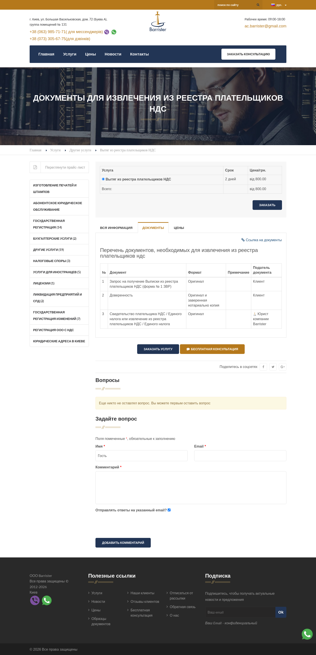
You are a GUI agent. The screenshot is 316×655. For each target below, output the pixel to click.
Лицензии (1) (43, 283)
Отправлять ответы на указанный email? (131, 510)
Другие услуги (80, 150)
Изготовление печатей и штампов (55, 188)
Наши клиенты (142, 593)
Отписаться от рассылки (181, 595)
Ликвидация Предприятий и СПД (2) (57, 298)
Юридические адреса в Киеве (59, 341)
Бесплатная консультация (212, 349)
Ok (281, 611)
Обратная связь (183, 606)
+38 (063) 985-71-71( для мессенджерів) (66, 31)
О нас (174, 615)
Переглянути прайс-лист (57, 167)
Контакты (139, 54)
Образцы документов (101, 621)
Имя (100, 446)
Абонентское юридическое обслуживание (57, 206)
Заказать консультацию (248, 54)
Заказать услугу (158, 349)
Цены (90, 54)
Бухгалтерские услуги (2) (54, 238)
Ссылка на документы (261, 240)
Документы (153, 228)
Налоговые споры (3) (51, 261)
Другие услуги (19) (48, 250)
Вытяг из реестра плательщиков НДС (138, 179)
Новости (113, 54)
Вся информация (116, 228)
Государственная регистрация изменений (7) (56, 315)
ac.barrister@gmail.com (265, 26)
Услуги (69, 54)
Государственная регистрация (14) (49, 224)
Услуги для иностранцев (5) (57, 272)
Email (200, 446)
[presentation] (128, 525)
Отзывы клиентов (145, 601)
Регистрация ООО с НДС (53, 330)
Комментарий (108, 467)
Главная (46, 54)
